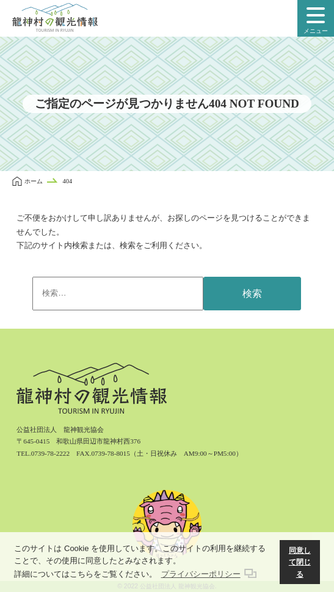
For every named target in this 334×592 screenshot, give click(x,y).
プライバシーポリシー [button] (201, 574)
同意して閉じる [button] (300, 562)
